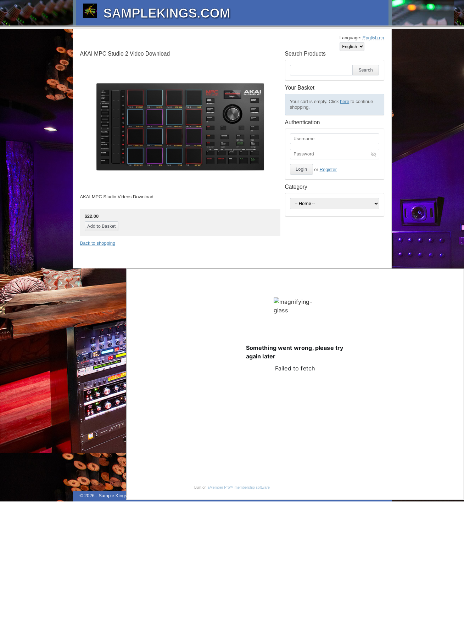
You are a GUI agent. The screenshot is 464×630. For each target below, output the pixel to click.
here (344, 101)
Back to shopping (98, 243)
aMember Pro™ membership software (239, 487)
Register (328, 169)
